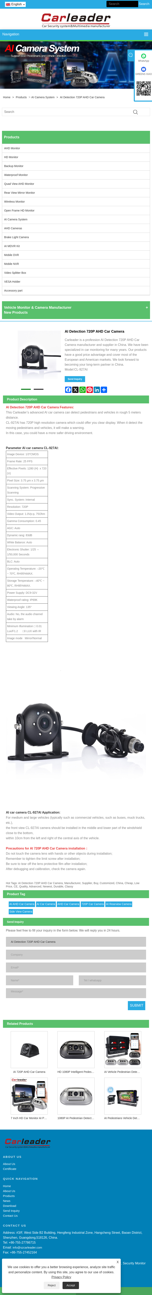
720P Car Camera (92, 904)
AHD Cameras (13, 228)
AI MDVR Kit (12, 246)
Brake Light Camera (16, 237)
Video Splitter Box (15, 272)
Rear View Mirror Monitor (19, 192)
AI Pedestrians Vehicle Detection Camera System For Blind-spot (123, 1118)
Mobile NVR (11, 263)
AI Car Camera (46, 904)
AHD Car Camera (68, 904)
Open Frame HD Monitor (19, 210)
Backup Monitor (13, 166)
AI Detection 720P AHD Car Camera (82, 97)
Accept (70, 1285)
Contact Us (10, 1215)
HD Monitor (11, 157)
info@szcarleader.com (27, 1247)
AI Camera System (42, 97)
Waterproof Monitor (16, 175)
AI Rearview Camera (119, 904)
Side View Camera (20, 911)
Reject (52, 1285)
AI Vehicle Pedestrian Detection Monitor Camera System (123, 1071)
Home (6, 97)
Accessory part (13, 290)
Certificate (9, 1168)
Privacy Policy (61, 1277)
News (6, 1200)
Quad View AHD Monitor (19, 183)
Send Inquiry (75, 379)
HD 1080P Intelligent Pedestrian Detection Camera (76, 1071)
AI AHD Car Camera (21, 904)
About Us (9, 1164)
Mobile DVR (11, 255)
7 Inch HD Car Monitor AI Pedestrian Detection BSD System (30, 1118)
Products (21, 97)
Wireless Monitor (14, 201)
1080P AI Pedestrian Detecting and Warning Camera (76, 1118)
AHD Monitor (12, 148)
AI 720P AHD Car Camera (29, 1071)
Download (9, 1205)
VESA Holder (12, 281)
